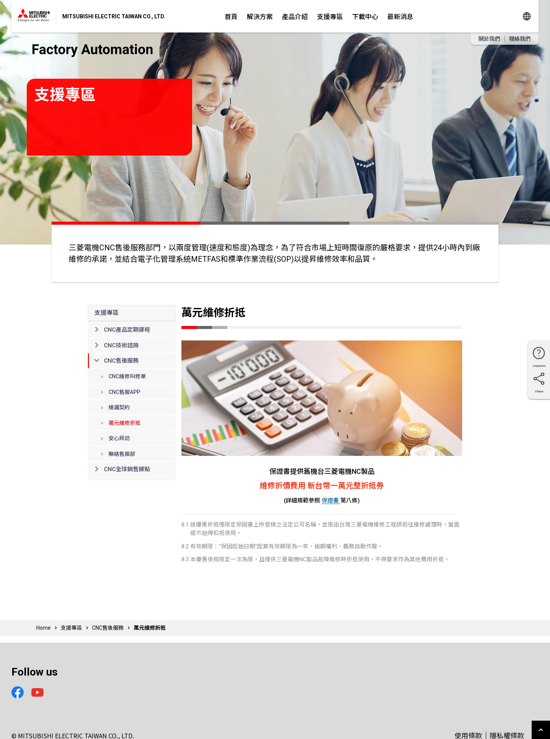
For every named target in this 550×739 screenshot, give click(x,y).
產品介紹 (295, 16)
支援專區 (330, 16)
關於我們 (489, 39)
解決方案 (260, 16)
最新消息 (400, 16)
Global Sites (527, 16)
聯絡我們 (520, 39)
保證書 (331, 500)
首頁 (231, 16)
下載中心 (365, 16)
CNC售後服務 (108, 628)
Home (43, 628)
